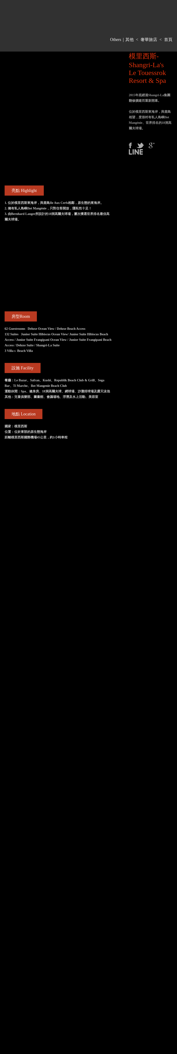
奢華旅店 (149, 39)
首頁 (168, 39)
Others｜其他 (122, 39)
